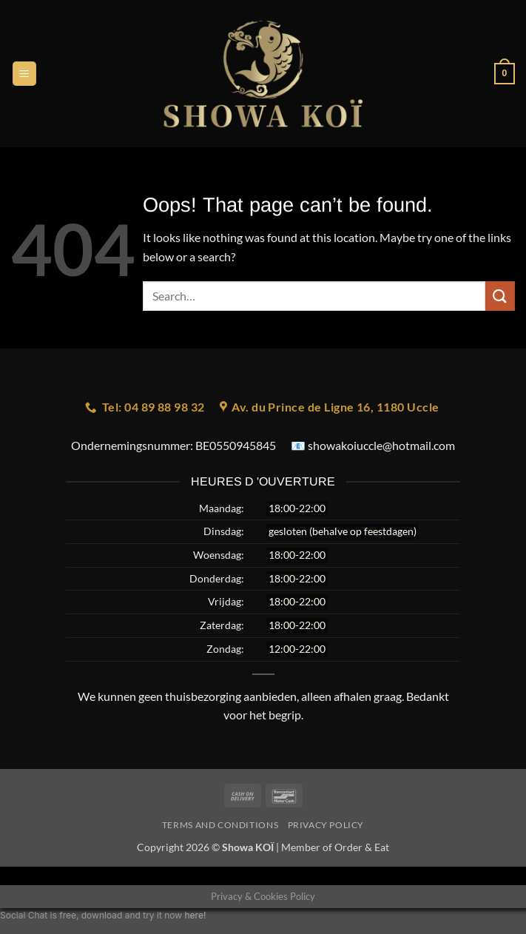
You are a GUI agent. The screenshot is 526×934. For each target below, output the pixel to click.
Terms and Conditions (220, 824)
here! (195, 915)
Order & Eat (361, 847)
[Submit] (500, 295)
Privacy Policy (326, 824)
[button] (24, 73)
